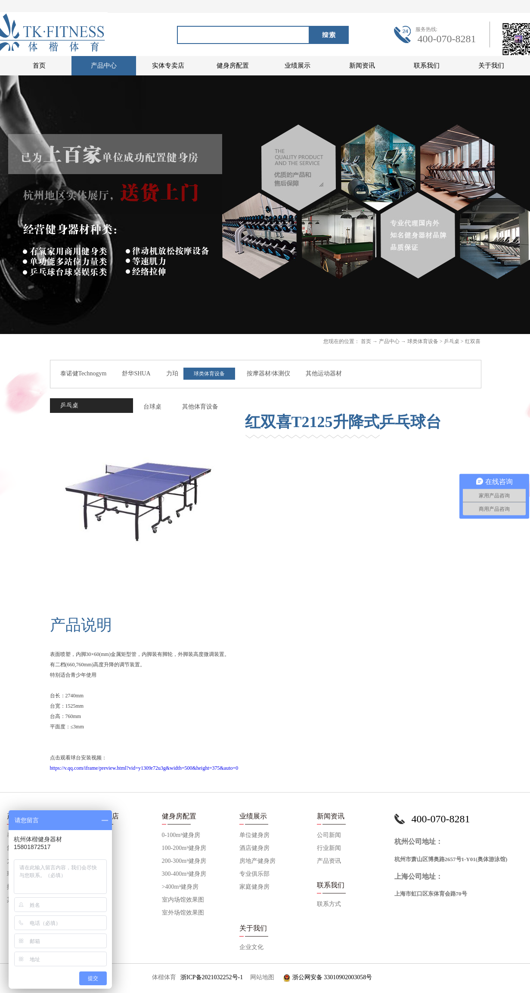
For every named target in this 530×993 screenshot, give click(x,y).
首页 (39, 65)
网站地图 (260, 977)
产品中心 (389, 341)
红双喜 (472, 341)
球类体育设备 (422, 341)
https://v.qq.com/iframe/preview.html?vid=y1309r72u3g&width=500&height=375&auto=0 (144, 768)
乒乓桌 (451, 341)
